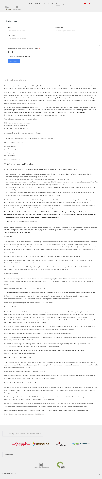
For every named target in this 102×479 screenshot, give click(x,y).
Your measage (12, 31)
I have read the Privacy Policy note (19, 52)
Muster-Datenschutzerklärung (13, 410)
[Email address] (77, 27)
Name (10, 23)
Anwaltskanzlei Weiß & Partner (34, 410)
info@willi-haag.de (14, 156)
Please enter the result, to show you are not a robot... (24, 45)
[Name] (30, 27)
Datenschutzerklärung (15, 76)
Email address (59, 23)
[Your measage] (54, 38)
